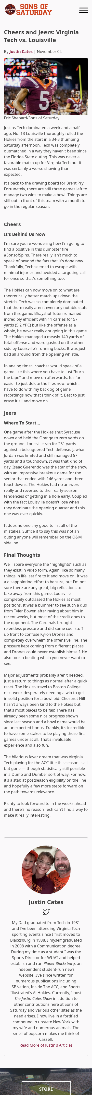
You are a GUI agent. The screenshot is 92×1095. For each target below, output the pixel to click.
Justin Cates (21, 51)
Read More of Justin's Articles (46, 1045)
